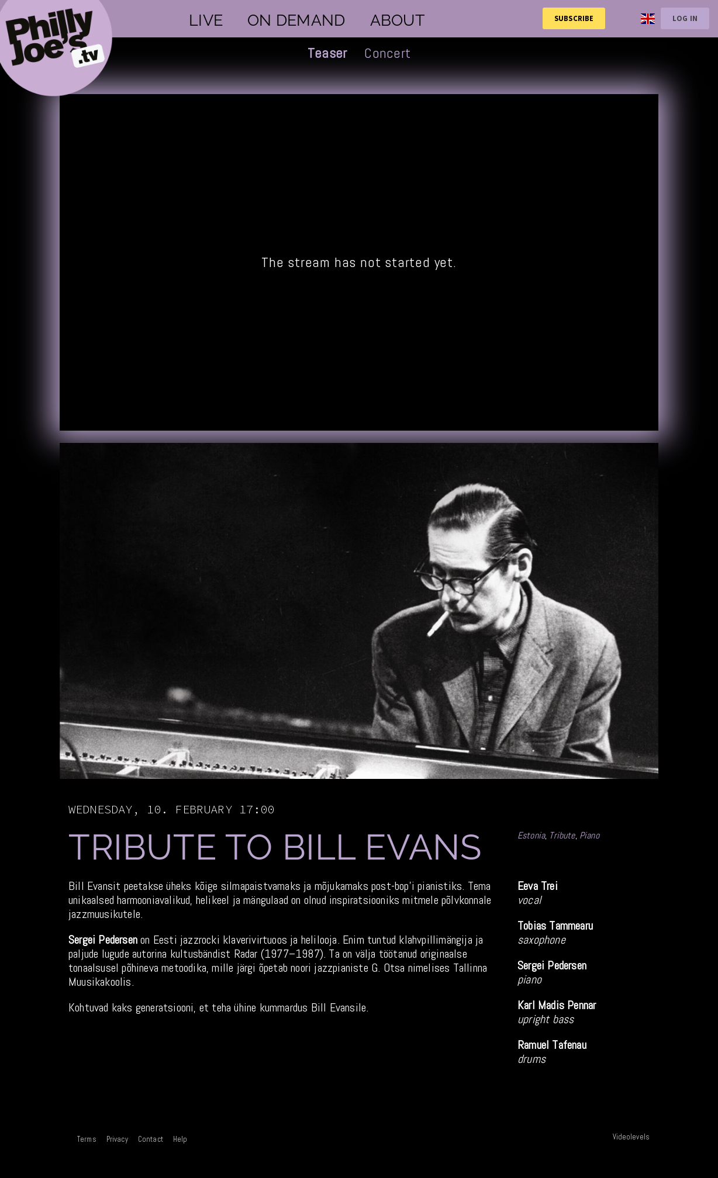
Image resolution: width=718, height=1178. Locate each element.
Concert (387, 53)
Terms (86, 1139)
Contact (150, 1139)
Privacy (117, 1139)
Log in (685, 18)
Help (180, 1139)
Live (206, 20)
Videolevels (631, 1137)
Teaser (327, 53)
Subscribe (573, 18)
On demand (296, 20)
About (397, 20)
